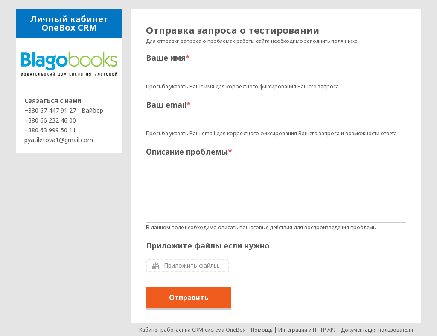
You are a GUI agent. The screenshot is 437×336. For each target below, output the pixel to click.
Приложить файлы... (193, 265)
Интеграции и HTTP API (306, 329)
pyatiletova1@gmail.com (58, 140)
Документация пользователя (377, 329)
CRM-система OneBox (218, 329)
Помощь (262, 329)
